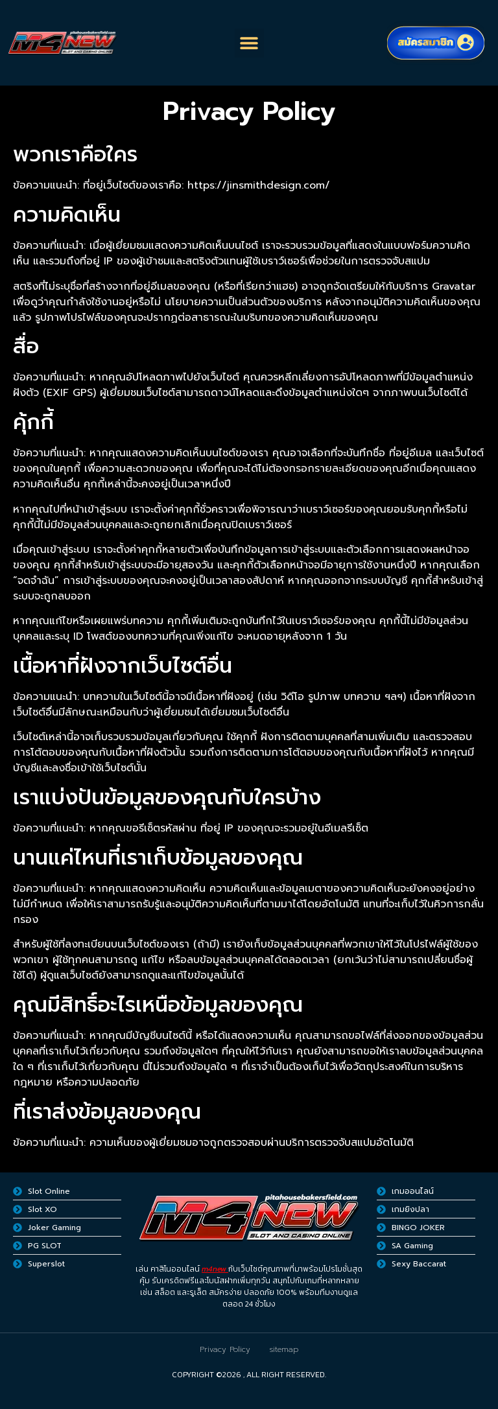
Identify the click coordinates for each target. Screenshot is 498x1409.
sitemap (284, 1349)
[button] (249, 43)
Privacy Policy (225, 1349)
